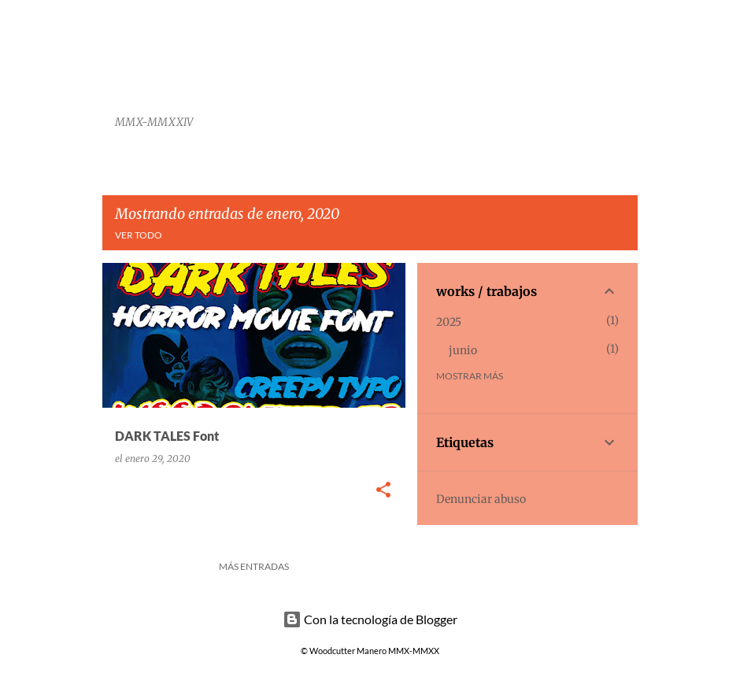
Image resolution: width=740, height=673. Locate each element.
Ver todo (138, 235)
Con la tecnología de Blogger (370, 619)
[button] (383, 490)
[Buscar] (628, 50)
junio (463, 350)
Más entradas (254, 566)
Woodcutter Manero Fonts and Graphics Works (309, 66)
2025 (448, 322)
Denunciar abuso (481, 499)
